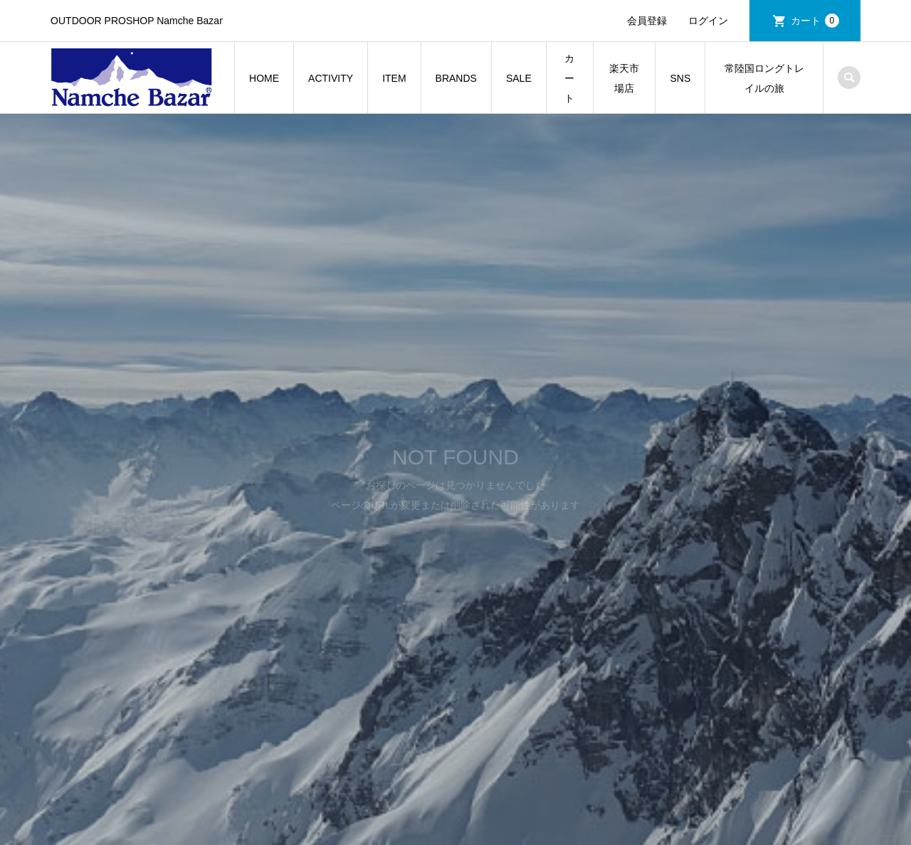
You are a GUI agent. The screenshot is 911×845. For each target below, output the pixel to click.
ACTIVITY (330, 78)
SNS (680, 78)
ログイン (708, 20)
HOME (264, 78)
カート (815, 21)
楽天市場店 (624, 78)
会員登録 (647, 20)
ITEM (394, 78)
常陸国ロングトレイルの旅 (764, 78)
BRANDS (456, 78)
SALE (519, 78)
